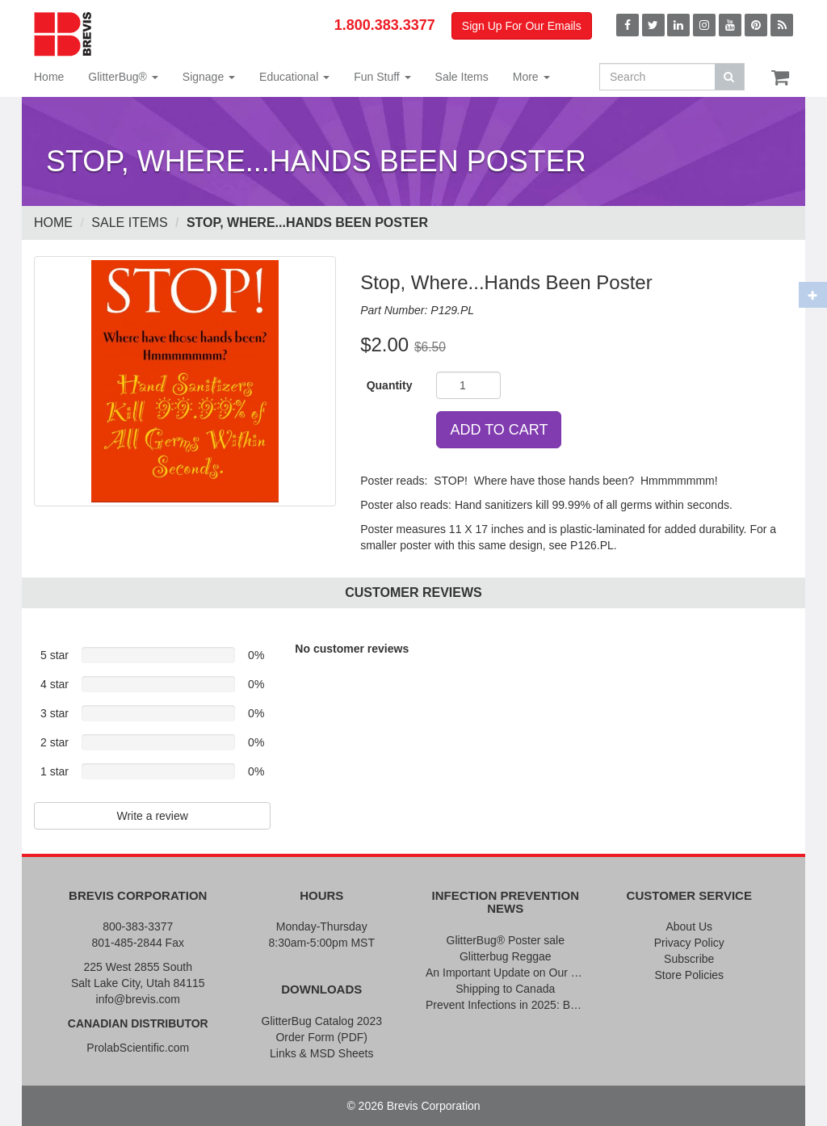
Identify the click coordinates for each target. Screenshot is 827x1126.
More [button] (531, 76)
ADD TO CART (499, 430)
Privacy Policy (689, 942)
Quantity (390, 385)
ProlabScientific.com (137, 1047)
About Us (688, 926)
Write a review (151, 815)
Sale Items (462, 76)
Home (49, 76)
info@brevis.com (138, 999)
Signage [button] (209, 76)
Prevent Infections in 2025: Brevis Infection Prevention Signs (506, 1004)
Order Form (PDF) (321, 1037)
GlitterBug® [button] (122, 76)
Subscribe (689, 958)
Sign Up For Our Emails (521, 25)
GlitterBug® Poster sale (506, 940)
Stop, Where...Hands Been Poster (307, 222)
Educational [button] (294, 76)
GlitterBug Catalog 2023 (322, 1021)
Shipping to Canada (505, 988)
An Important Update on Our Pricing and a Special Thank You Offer (506, 972)
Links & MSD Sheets (321, 1053)
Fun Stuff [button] (382, 76)
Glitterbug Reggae (506, 956)
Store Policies (689, 974)
